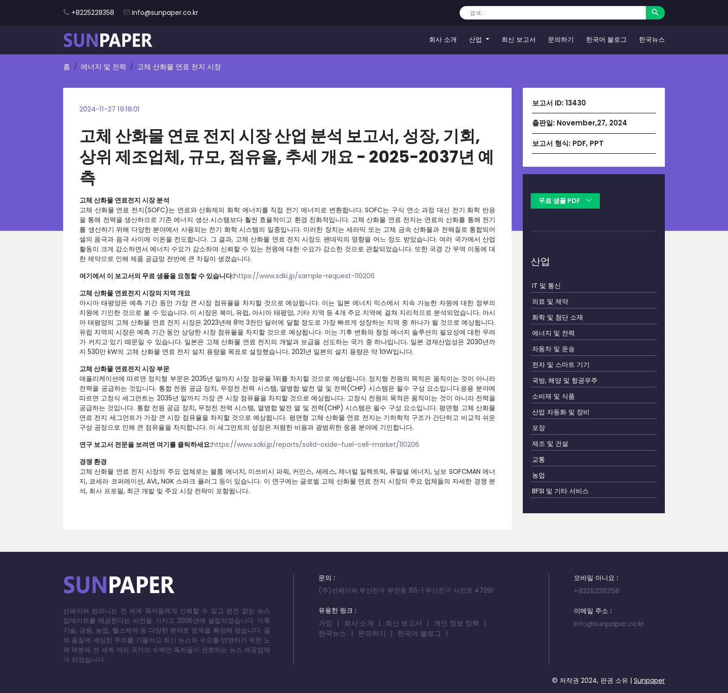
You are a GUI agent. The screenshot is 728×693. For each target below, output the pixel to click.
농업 (538, 475)
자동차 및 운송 (553, 348)
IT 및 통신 (546, 285)
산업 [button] (476, 39)
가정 (325, 623)
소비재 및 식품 (553, 396)
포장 (538, 427)
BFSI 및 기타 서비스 (560, 491)
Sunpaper (649, 680)
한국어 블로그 (606, 39)
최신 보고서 (518, 39)
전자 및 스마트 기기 (561, 364)
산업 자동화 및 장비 (561, 412)
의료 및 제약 (550, 301)
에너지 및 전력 (103, 67)
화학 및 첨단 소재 (557, 317)
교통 (538, 459)
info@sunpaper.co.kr (165, 12)
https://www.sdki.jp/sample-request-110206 (304, 276)
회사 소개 (443, 39)
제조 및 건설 (550, 443)
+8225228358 (93, 12)
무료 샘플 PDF (565, 200)
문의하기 (561, 39)
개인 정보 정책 (456, 623)
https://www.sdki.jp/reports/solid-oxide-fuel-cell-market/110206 (315, 444)
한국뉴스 (652, 39)
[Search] (553, 13)
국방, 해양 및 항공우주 (565, 380)
